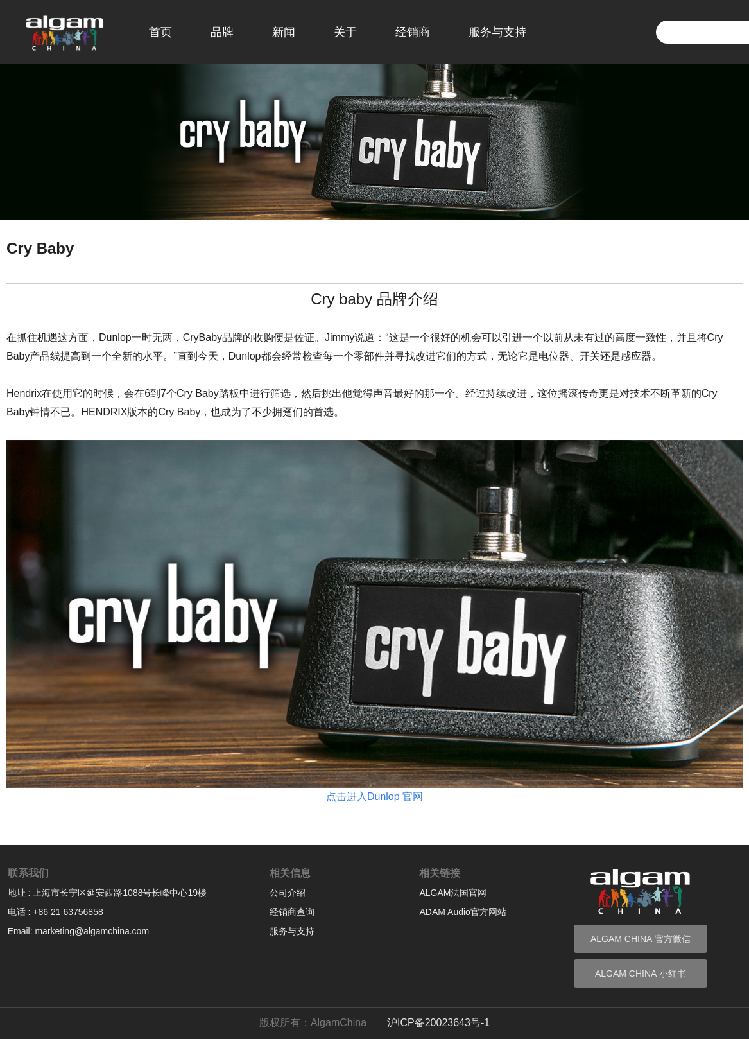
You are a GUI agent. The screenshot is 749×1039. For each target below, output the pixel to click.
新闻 (283, 32)
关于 (345, 32)
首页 (160, 32)
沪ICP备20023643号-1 (438, 1022)
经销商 (412, 32)
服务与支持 (497, 32)
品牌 (222, 32)
